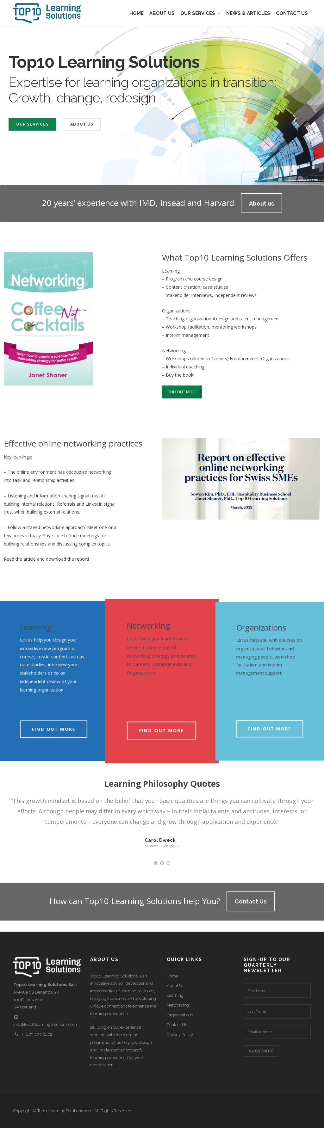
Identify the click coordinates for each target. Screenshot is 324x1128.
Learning (175, 995)
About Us (81, 124)
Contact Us (177, 1024)
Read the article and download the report (46, 559)
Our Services (32, 124)
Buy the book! (180, 375)
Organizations (180, 1015)
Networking (178, 1005)
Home (172, 976)
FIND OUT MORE (181, 392)
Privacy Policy (180, 1034)
